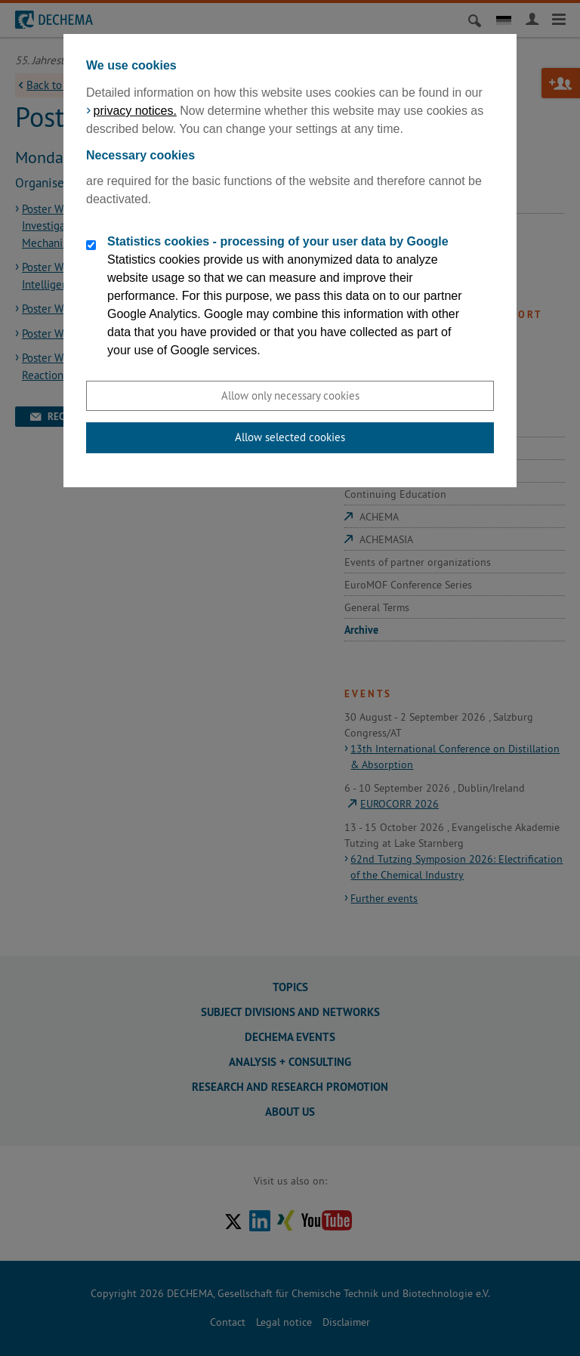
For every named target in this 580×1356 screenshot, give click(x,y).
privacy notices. (135, 110)
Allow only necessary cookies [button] (290, 395)
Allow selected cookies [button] (290, 437)
